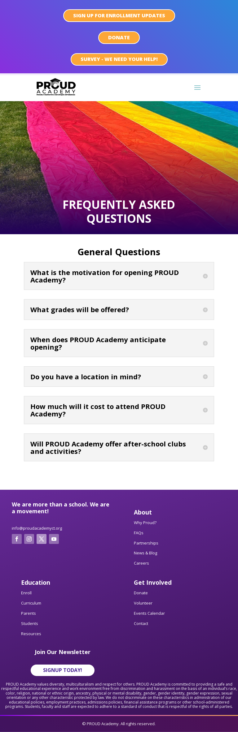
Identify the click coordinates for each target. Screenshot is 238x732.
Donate (119, 37)
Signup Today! (62, 670)
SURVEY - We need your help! (119, 59)
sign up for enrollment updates (119, 15)
